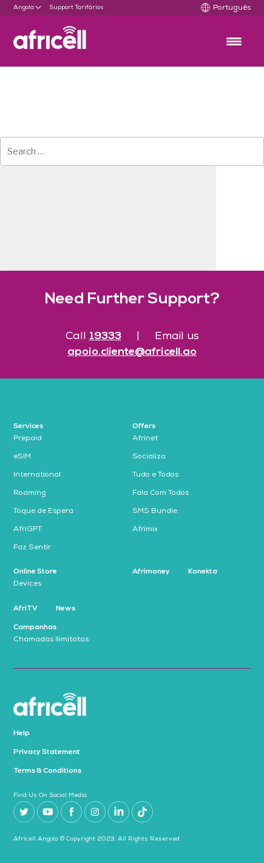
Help (21, 733)
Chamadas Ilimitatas (51, 640)
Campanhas (34, 627)
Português (232, 8)
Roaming (29, 493)
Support (61, 8)
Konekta (202, 571)
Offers (143, 426)
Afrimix (145, 530)
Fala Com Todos (160, 493)
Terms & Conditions (47, 771)
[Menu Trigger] (234, 41)
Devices (27, 584)
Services (28, 426)
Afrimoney (151, 571)
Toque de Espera (43, 511)
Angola (23, 8)
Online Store (35, 571)
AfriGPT (27, 530)
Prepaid (27, 439)
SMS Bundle (154, 511)
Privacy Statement (46, 752)
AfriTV (25, 608)
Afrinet (145, 439)
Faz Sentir (32, 548)
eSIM (22, 457)
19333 (105, 336)
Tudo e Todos (155, 475)
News (65, 608)
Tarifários (89, 8)
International (37, 475)
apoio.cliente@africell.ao (132, 352)
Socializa (149, 457)
